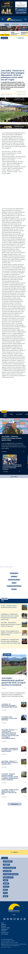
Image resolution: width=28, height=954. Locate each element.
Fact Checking (4, 934)
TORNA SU (14, 852)
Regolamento (4, 929)
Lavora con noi (4, 932)
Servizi (2, 923)
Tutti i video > (14, 476)
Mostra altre (14, 804)
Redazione (3, 924)
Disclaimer (3, 926)
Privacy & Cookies (5, 927)
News (11, 414)
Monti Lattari (15, 24)
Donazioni (3, 931)
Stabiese (6, 24)
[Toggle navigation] (3, 19)
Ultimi (5, 414)
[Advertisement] (14, 55)
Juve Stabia (19, 414)
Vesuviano (24, 24)
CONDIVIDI (20, 38)
